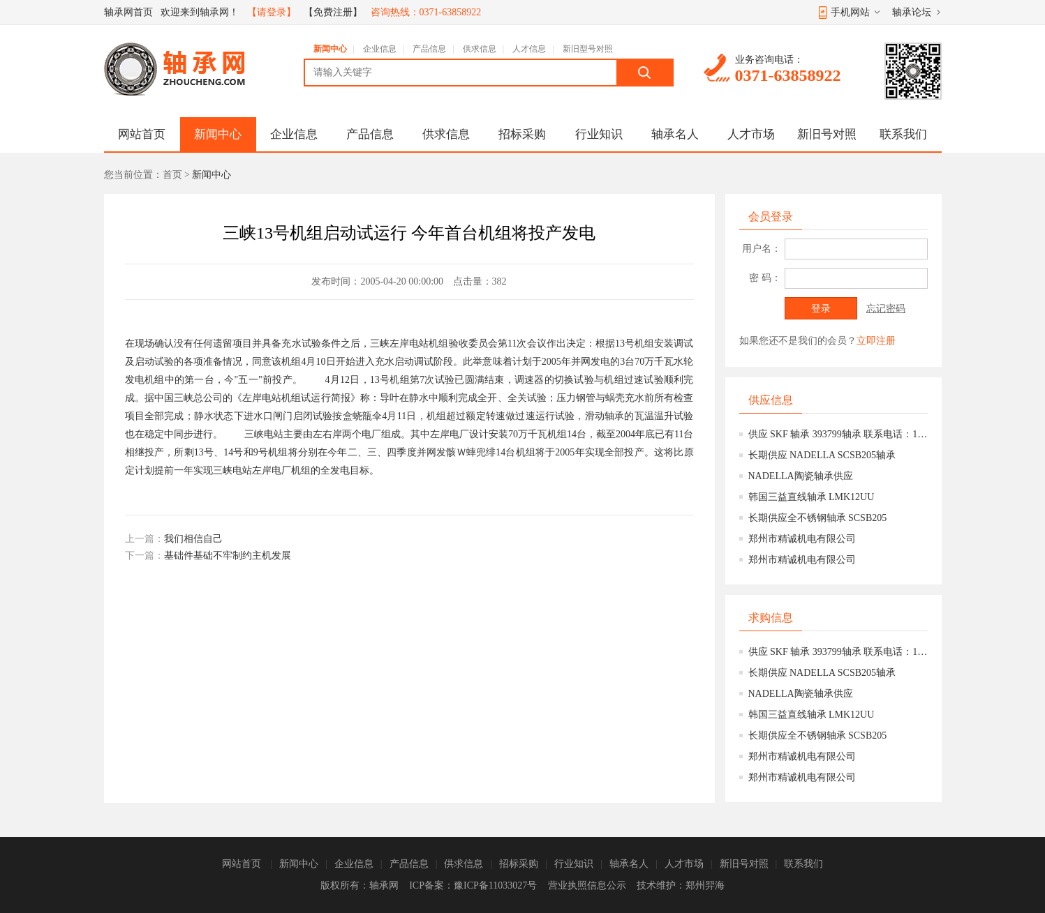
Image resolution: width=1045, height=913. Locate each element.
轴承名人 (675, 134)
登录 (821, 308)
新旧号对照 (827, 134)
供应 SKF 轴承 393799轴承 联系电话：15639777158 (838, 434)
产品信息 (429, 49)
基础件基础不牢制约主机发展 (227, 555)
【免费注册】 (333, 12)
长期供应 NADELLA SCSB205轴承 (822, 455)
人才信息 (529, 49)
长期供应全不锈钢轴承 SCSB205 (817, 518)
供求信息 (479, 49)
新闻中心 (330, 49)
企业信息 (379, 49)
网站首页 (141, 134)
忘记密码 (885, 308)
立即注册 (876, 340)
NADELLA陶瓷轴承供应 (800, 476)
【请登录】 (271, 12)
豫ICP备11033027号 (495, 885)
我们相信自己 (193, 539)
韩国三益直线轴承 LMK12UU (811, 497)
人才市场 (751, 134)
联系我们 (903, 134)
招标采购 (522, 134)
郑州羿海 (705, 885)
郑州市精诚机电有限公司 (802, 539)
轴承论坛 (911, 12)
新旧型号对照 (588, 49)
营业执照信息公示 (587, 885)
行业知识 (599, 134)
